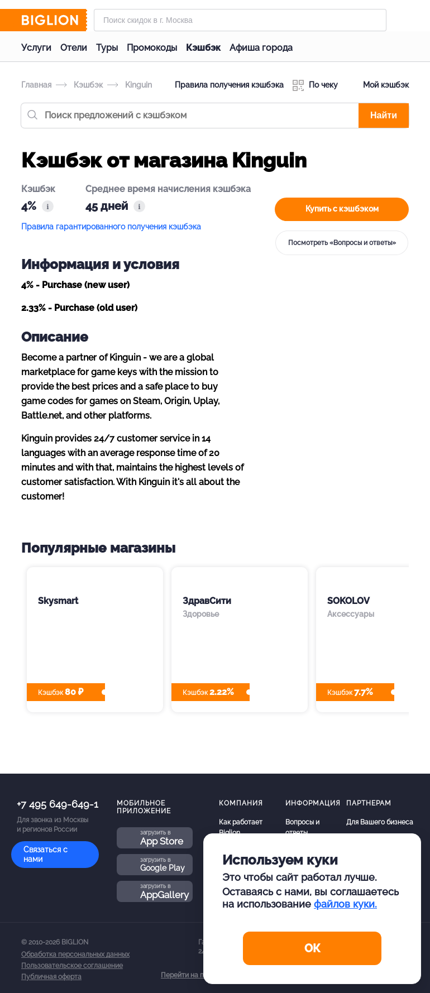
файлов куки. (345, 904)
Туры (107, 47)
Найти (383, 115)
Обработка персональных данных (75, 954)
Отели (73, 47)
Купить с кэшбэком (342, 208)
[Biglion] (54, 20)
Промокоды (152, 47)
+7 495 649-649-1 (57, 804)
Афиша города (261, 47)
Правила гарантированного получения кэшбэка (111, 226)
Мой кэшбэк (378, 85)
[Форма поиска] (240, 20)
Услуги (36, 47)
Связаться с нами (45, 854)
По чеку (315, 85)
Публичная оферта (51, 977)
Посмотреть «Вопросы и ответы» (342, 243)
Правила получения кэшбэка (229, 84)
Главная (36, 84)
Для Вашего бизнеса (379, 822)
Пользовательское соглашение (72, 966)
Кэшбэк (203, 47)
